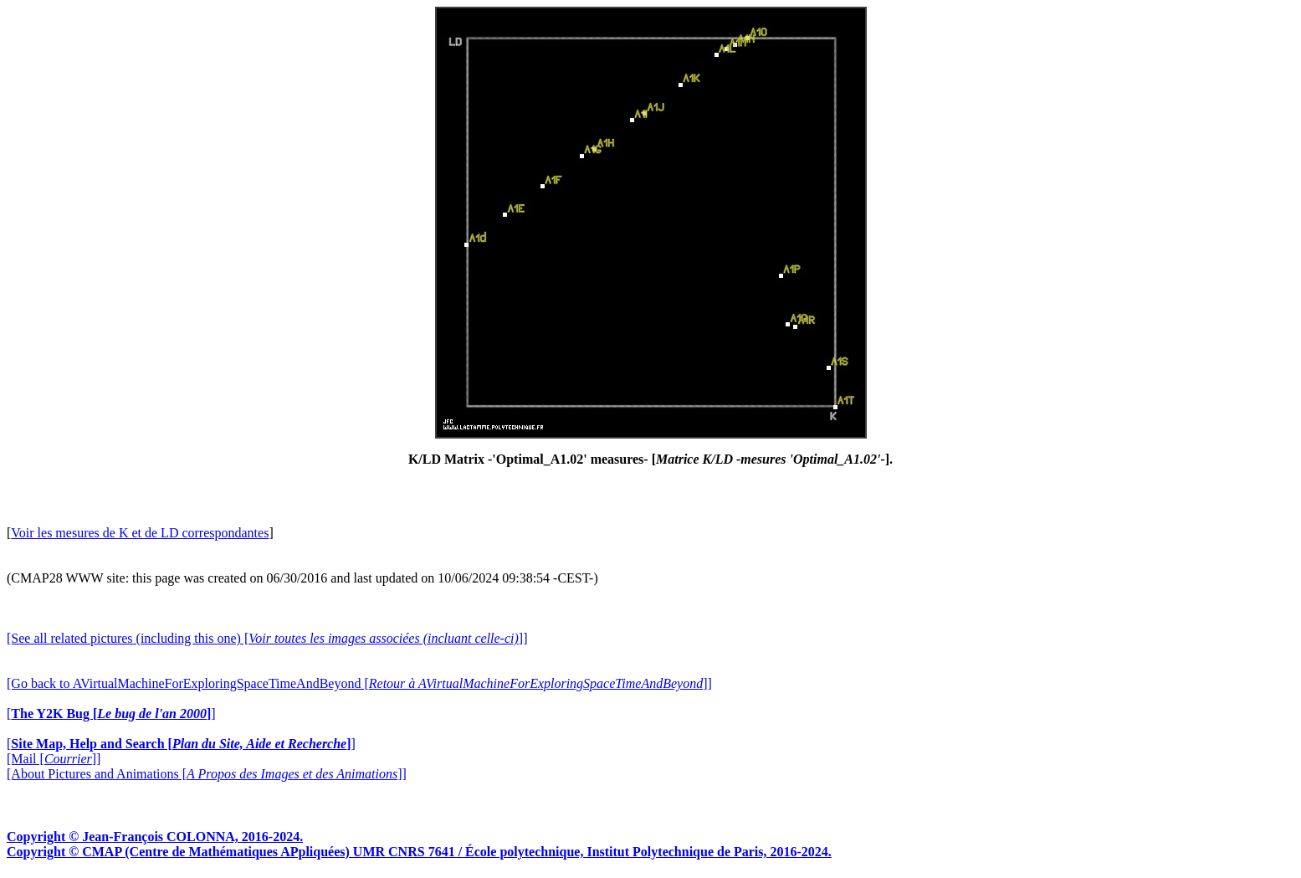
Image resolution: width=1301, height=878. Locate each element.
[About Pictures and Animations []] (207, 774)
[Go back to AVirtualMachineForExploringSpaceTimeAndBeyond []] (359, 683)
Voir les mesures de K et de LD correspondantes (140, 533)
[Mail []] (53, 759)
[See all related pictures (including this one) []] (267, 638)
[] (111, 713)
